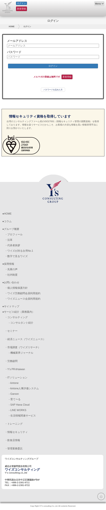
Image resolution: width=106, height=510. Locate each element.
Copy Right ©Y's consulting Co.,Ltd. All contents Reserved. (53, 506)
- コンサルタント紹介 (21, 322)
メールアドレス (17, 41)
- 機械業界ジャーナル (21, 352)
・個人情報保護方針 (16, 287)
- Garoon (14, 393)
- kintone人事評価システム (24, 388)
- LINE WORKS (17, 410)
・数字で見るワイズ (16, 256)
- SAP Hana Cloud (19, 404)
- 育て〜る (15, 399)
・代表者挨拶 (12, 245)
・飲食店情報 (12, 440)
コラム (8, 221)
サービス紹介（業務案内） (19, 311)
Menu (98, 3)
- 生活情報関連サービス (22, 415)
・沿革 (8, 240)
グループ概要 (11, 229)
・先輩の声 (11, 269)
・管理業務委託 (14, 448)
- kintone (13, 383)
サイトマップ (11, 306)
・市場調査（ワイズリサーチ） (22, 347)
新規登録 (21, 8)
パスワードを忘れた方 (53, 90)
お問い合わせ (11, 282)
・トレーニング (14, 423)
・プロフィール (14, 234)
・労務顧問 (11, 361)
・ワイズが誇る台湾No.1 (19, 250)
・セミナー (11, 331)
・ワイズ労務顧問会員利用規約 (22, 293)
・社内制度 (11, 274)
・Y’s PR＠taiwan (15, 369)
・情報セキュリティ (16, 432)
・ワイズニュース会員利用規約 (22, 298)
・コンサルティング (16, 317)
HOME (11, 26)
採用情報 (9, 264)
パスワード (14, 52)
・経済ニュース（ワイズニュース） (25, 339)
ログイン (21, 3)
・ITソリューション (16, 377)
